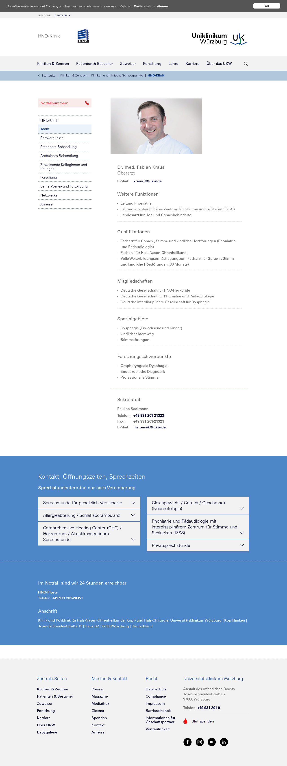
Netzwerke (49, 195)
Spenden (99, 718)
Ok (267, 6)
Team (44, 129)
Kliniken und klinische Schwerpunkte (117, 75)
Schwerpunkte (51, 137)
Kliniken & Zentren (73, 75)
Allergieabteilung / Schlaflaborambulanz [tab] (89, 515)
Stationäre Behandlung (58, 146)
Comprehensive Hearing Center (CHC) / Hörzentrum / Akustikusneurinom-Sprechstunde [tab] (89, 534)
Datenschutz (156, 689)
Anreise (46, 204)
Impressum (155, 703)
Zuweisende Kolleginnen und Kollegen (63, 166)
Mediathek (100, 703)
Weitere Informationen (155, 6)
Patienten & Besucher (55, 696)
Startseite (47, 76)
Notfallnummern (65, 103)
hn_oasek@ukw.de (149, 427)
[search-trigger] (245, 63)
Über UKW (46, 725)
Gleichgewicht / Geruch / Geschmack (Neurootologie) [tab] (198, 506)
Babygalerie (47, 732)
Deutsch (53, 15)
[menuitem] (54, 15)
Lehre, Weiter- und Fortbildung (64, 186)
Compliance (156, 696)
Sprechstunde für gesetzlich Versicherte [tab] (89, 503)
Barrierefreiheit (158, 710)
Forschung (48, 177)
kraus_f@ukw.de (147, 181)
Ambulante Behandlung (59, 155)
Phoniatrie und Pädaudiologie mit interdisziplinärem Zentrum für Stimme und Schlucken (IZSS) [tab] (198, 527)
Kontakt (97, 725)
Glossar (97, 710)
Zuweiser (44, 703)
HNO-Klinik (156, 75)
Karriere (43, 718)
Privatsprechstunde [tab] (198, 545)
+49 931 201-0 (208, 707)
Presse (97, 689)
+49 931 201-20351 (67, 598)
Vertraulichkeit (158, 729)
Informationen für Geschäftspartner (160, 720)
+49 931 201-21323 (148, 415)
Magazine (99, 696)
